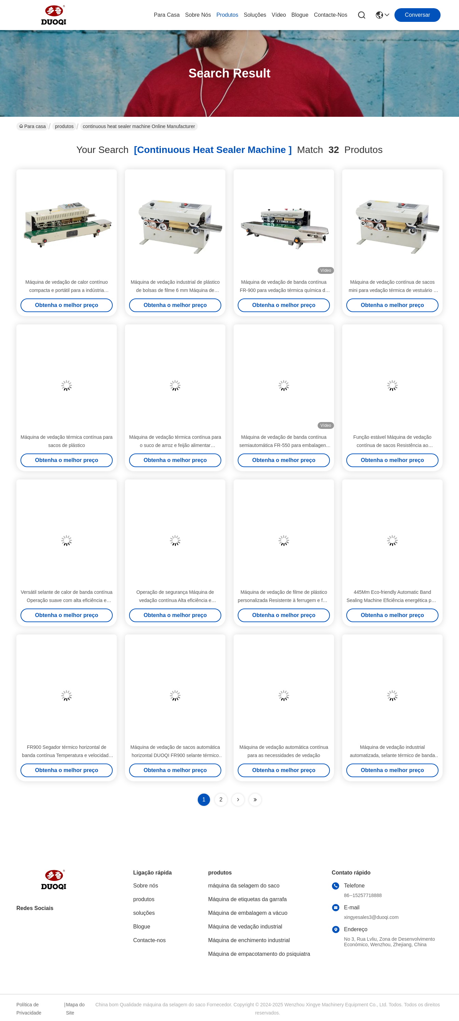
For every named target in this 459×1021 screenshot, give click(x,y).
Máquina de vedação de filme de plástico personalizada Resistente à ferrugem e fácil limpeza (284, 600)
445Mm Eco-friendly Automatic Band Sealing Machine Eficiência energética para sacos (393, 600)
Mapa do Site (75, 1009)
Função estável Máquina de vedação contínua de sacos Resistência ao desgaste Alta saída (392, 445)
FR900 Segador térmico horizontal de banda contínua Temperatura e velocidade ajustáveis (66, 755)
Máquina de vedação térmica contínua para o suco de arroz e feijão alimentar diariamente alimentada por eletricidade (175, 445)
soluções (255, 15)
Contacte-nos (330, 15)
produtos (227, 15)
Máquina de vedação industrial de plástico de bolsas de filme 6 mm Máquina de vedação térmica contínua (175, 290)
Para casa (167, 15)
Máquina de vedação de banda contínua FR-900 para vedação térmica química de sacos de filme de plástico (284, 290)
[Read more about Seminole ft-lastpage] (255, 800)
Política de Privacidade (28, 1009)
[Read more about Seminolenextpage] (238, 800)
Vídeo (279, 15)
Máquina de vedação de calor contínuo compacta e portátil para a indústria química (66, 290)
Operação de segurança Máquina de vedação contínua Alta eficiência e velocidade (175, 600)
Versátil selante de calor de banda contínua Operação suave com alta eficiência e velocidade (67, 600)
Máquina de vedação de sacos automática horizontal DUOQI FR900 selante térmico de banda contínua (175, 755)
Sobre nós (198, 15)
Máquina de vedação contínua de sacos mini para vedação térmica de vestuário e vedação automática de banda (392, 290)
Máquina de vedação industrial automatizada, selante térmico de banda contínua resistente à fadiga (392, 755)
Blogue (299, 15)
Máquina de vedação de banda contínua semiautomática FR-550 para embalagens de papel (284, 445)
